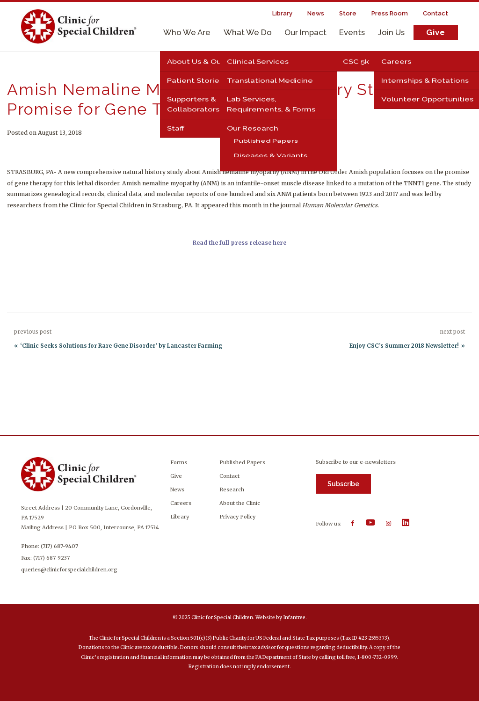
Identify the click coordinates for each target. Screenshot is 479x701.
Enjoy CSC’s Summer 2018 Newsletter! (404, 346)
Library (179, 516)
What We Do (248, 32)
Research (231, 489)
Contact (229, 476)
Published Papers (242, 462)
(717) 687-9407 (59, 546)
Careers (180, 503)
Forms (178, 462)
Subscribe (343, 484)
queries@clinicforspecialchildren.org (69, 569)
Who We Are (186, 32)
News (177, 489)
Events (352, 32)
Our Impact (305, 32)
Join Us (391, 32)
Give (435, 32)
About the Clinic (239, 503)
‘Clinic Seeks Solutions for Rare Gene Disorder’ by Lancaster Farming (121, 346)
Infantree (294, 617)
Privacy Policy (237, 516)
